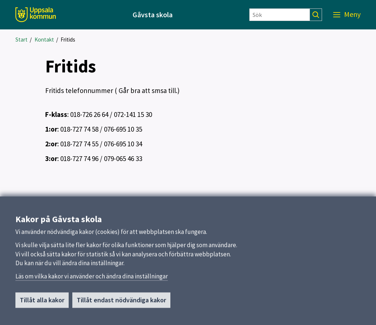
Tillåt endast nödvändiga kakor (121, 303)
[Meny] (347, 15)
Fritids (68, 39)
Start (21, 39)
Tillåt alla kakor (42, 303)
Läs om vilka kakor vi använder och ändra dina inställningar (91, 279)
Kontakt (44, 39)
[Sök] (279, 14)
